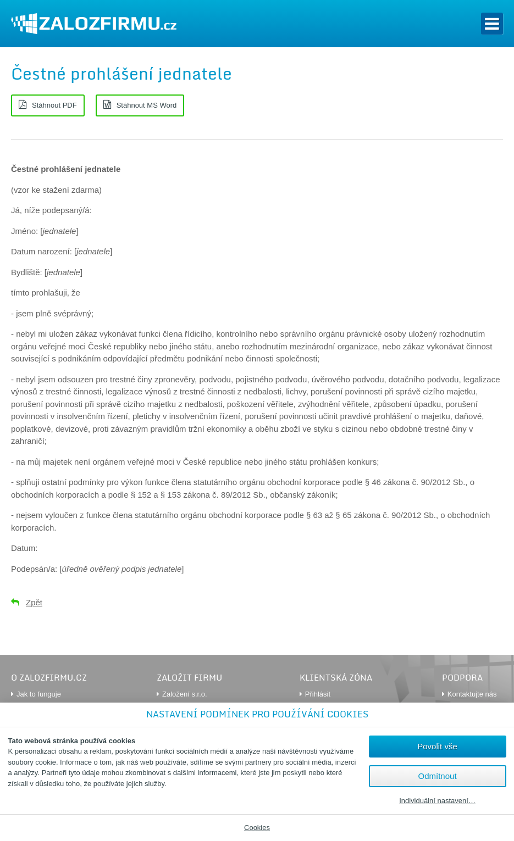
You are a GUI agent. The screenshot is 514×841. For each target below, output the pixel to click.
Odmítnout (437, 776)
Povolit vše (437, 746)
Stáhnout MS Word (147, 105)
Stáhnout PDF (54, 105)
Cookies (257, 827)
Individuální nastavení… (437, 801)
